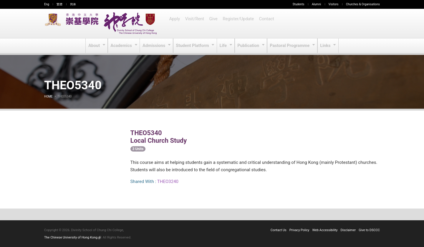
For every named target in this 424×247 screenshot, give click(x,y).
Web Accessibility (325, 230)
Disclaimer (348, 230)
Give (214, 23)
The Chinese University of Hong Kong (72, 237)
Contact (266, 23)
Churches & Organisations (363, 4)
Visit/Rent (195, 23)
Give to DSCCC (369, 230)
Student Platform (193, 45)
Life (224, 45)
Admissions (155, 45)
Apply (175, 23)
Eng (46, 4)
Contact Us (278, 230)
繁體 (59, 4)
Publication (249, 45)
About (95, 45)
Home (48, 96)
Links (324, 45)
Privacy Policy (299, 230)
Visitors (334, 4)
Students (298, 4)
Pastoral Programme (289, 45)
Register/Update (239, 23)
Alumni (316, 4)
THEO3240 (167, 181)
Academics (122, 45)
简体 (73, 4)
